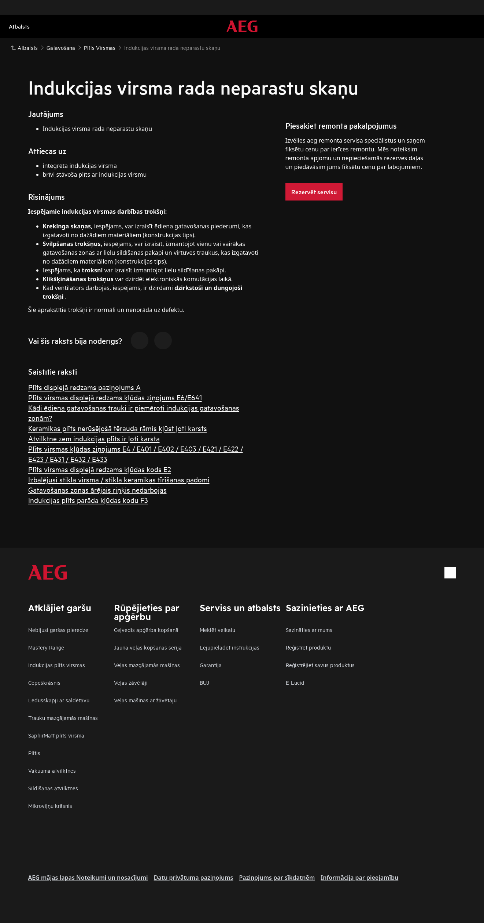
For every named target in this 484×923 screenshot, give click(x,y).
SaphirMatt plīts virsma (56, 735)
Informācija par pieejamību (359, 878)
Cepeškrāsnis (44, 682)
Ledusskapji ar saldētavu (58, 699)
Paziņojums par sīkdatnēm (277, 878)
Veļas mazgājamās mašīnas (147, 664)
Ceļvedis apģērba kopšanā (146, 629)
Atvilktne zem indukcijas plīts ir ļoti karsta (94, 438)
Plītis (34, 752)
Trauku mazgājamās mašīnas (63, 717)
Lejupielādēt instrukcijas (229, 647)
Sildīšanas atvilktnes (53, 787)
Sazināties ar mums (309, 629)
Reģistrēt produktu (308, 647)
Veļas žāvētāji (131, 682)
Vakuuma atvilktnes (52, 770)
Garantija (211, 664)
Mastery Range (46, 647)
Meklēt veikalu (217, 629)
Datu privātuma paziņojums (193, 878)
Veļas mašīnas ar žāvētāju (145, 699)
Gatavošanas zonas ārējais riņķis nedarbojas (97, 489)
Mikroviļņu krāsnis (50, 805)
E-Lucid (295, 682)
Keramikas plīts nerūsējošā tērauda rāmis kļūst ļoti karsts (117, 428)
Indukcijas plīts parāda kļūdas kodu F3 (88, 499)
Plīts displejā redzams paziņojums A (84, 386)
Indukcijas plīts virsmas (56, 664)
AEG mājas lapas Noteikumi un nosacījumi (88, 878)
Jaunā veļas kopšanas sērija (148, 647)
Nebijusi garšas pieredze (58, 629)
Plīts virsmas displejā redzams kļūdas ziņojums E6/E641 (115, 397)
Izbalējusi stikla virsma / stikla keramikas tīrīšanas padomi (119, 479)
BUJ (204, 682)
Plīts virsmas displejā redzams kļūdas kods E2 (99, 469)
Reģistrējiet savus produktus (320, 664)
